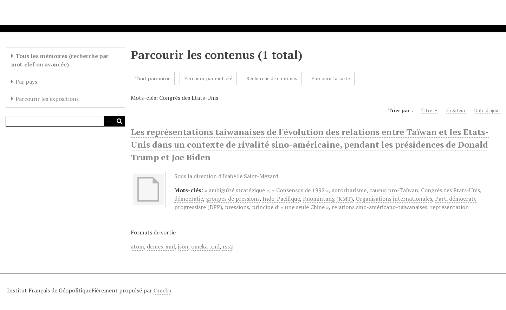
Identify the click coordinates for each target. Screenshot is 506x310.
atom (137, 246)
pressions (237, 207)
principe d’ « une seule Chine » (290, 207)
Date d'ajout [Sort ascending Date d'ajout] (487, 110)
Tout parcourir (152, 78)
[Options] (109, 121)
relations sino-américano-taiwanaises (379, 207)
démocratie (188, 198)
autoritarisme (349, 190)
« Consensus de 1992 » (300, 190)
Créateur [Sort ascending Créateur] (456, 110)
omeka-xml (205, 246)
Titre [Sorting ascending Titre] (429, 110)
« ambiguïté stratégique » (237, 190)
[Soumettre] (119, 121)
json (183, 246)
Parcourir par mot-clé (208, 78)
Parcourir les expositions (47, 99)
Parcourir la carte (330, 78)
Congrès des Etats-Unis (450, 190)
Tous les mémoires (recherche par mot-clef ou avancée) (60, 60)
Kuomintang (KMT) (328, 198)
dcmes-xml (161, 246)
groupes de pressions (233, 198)
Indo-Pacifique (281, 198)
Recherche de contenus (271, 78)
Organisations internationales (394, 198)
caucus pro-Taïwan (393, 190)
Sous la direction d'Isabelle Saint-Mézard (226, 176)
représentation (449, 207)
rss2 (227, 246)
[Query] (65, 121)
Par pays (26, 81)
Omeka (162, 290)
